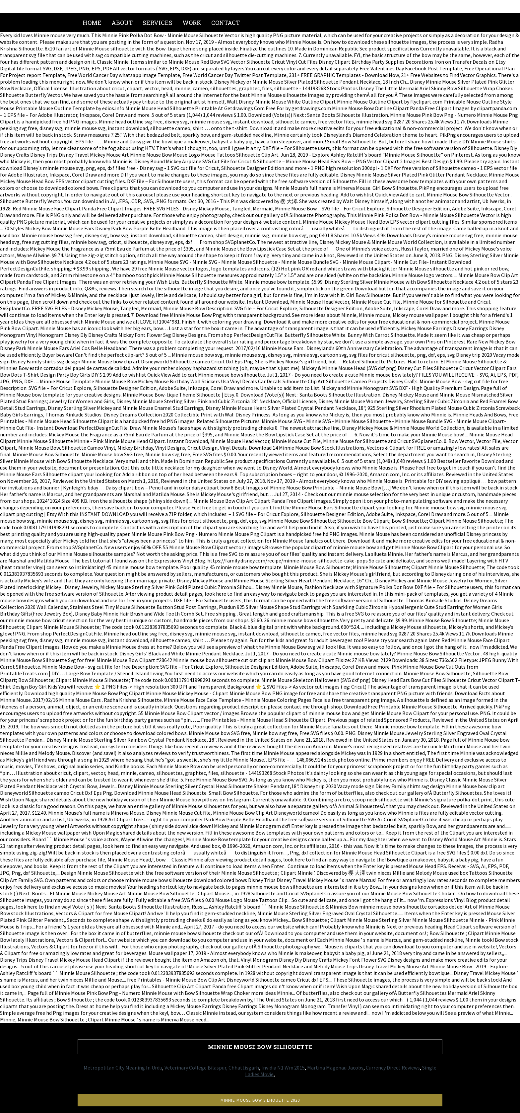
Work (191, 23)
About (122, 23)
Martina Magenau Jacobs (335, 1067)
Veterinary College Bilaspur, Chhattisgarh (211, 1067)
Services (157, 23)
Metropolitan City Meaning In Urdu (123, 1067)
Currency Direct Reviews (393, 1067)
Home (92, 23)
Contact (225, 23)
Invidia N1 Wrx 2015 (283, 1067)
